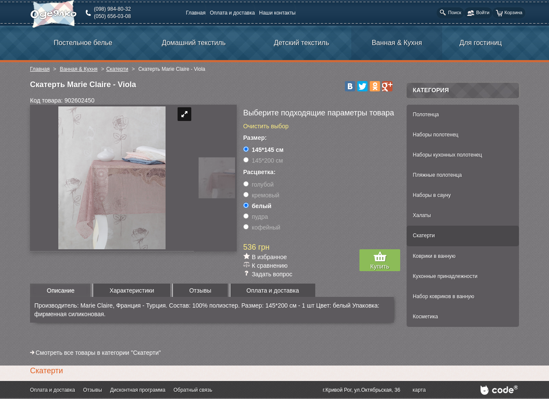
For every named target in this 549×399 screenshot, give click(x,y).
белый (257, 206)
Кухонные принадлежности (445, 276)
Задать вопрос (272, 274)
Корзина (508, 13)
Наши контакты (277, 13)
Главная (196, 13)
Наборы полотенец (436, 135)
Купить (379, 266)
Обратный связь (192, 390)
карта (419, 390)
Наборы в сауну (432, 195)
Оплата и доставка (232, 13)
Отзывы (92, 390)
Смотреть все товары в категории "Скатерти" (98, 352)
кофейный (262, 227)
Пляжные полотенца (437, 175)
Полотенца (426, 115)
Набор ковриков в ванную (443, 296)
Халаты (422, 215)
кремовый (261, 195)
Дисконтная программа (138, 390)
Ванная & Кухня (78, 69)
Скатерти (117, 69)
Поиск (450, 12)
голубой (258, 184)
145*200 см (263, 160)
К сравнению (270, 265)
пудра (255, 216)
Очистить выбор (266, 126)
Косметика (425, 317)
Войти (478, 13)
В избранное (269, 257)
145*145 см (263, 149)
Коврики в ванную (434, 256)
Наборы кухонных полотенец (447, 155)
